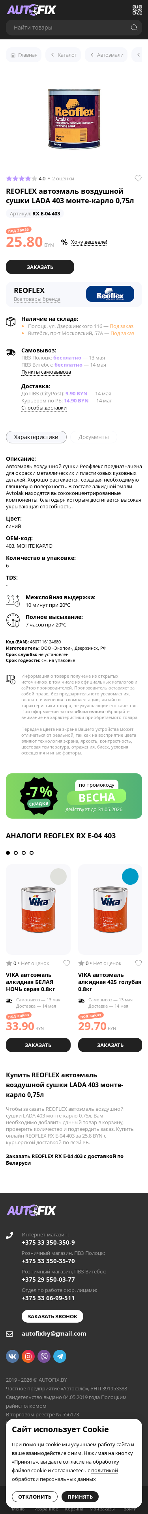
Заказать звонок (52, 1316)
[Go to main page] (31, 10)
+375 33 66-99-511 (48, 1298)
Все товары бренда (37, 298)
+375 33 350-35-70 (48, 1261)
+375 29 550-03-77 (48, 1279)
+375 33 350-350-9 (48, 1242)
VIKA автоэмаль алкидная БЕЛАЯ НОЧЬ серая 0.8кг (30, 982)
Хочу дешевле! (89, 241)
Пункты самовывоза (46, 371)
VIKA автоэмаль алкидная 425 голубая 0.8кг (109, 982)
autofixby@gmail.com (54, 1333)
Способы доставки (44, 407)
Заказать (40, 267)
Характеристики (36, 437)
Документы (94, 437)
